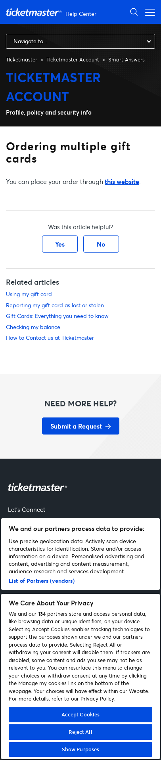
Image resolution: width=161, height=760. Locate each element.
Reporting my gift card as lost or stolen (55, 305)
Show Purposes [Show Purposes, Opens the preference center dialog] (81, 749)
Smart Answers (126, 59)
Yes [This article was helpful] (60, 244)
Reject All (80, 731)
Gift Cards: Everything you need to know (57, 316)
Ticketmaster (21, 59)
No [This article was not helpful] (101, 244)
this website (122, 181)
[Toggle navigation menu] (148, 12)
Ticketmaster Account (72, 59)
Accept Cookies (80, 714)
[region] (80, 638)
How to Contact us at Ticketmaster (50, 337)
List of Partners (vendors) (42, 580)
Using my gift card (29, 294)
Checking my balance (33, 327)
